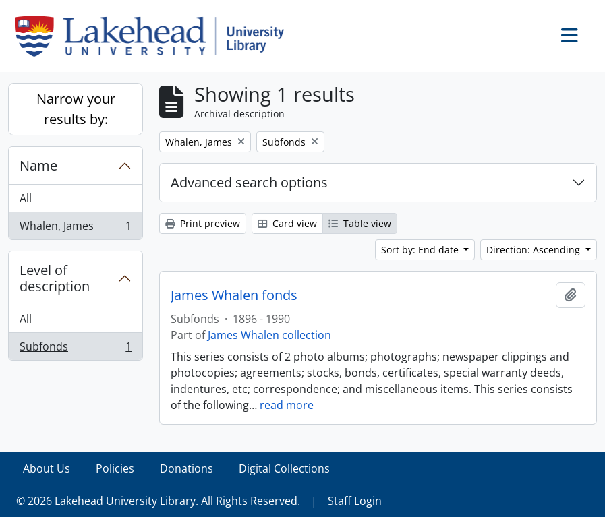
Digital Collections (284, 468)
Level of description (55, 278)
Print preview (202, 223)
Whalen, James (75, 228)
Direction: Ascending (534, 249)
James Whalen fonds (234, 295)
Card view (287, 223)
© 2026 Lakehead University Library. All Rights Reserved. (158, 500)
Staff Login (355, 500)
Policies (115, 468)
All (26, 198)
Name (38, 165)
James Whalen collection (269, 335)
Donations (186, 468)
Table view (359, 223)
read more (287, 405)
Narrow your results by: (75, 109)
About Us (46, 468)
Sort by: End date (421, 249)
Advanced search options (249, 182)
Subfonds (75, 349)
